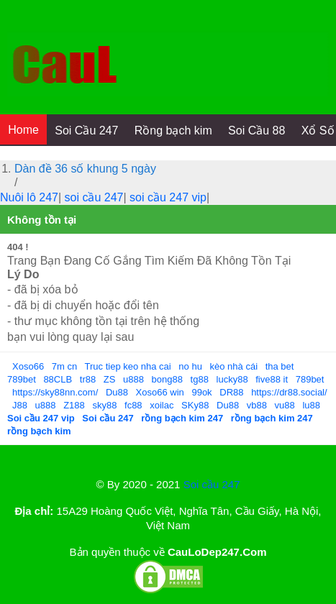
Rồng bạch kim (173, 130)
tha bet (279, 366)
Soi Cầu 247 (86, 130)
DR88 (231, 392)
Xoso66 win (160, 392)
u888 (133, 379)
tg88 (200, 379)
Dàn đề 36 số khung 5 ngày (85, 169)
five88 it (271, 379)
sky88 (104, 405)
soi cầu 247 (94, 197)
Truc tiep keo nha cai (128, 366)
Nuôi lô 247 (29, 197)
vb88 (257, 405)
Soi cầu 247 (211, 484)
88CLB (57, 379)
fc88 (133, 405)
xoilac (161, 405)
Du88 (117, 392)
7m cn (64, 366)
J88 (19, 405)
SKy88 (195, 405)
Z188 (74, 405)
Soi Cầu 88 (256, 130)
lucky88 (232, 379)
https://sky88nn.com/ (55, 392)
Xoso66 (28, 366)
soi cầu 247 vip (168, 197)
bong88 (167, 379)
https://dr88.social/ (289, 392)
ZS (110, 379)
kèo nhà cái (234, 366)
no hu (190, 366)
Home (23, 130)
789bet (21, 379)
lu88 (311, 405)
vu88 (285, 405)
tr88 (88, 379)
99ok (201, 392)
